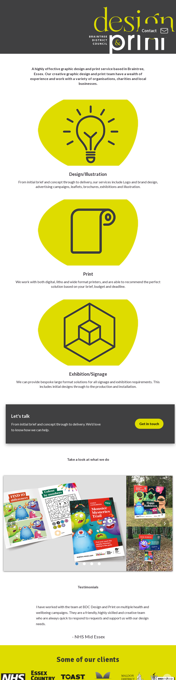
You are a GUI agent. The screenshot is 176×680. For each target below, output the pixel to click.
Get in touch (149, 424)
